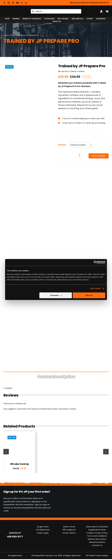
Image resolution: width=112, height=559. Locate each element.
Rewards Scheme (97, 542)
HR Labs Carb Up (19, 464)
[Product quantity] (80, 155)
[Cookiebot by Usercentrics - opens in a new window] (95, 262)
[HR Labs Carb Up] (19, 435)
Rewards (94, 3)
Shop (12, 35)
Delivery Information (97, 539)
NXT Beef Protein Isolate (97, 555)
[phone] (26, 3)
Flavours (62, 144)
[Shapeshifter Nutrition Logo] (13, 9)
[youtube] (17, 3)
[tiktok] (13, 3)
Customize (55, 295)
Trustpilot (7, 388)
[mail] (22, 3)
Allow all (89, 295)
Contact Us (104, 3)
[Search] (33, 11)
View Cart (85, 3)
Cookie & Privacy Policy (97, 533)
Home (6, 35)
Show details (95, 288)
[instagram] (9, 3)
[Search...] (56, 11)
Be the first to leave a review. (71, 71)
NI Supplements (15, 555)
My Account (75, 3)
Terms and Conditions (97, 536)
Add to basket (98, 156)
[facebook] (4, 3)
